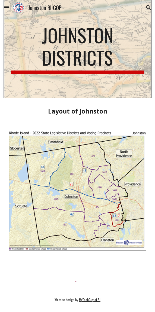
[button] (6, 7)
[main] (77, 49)
